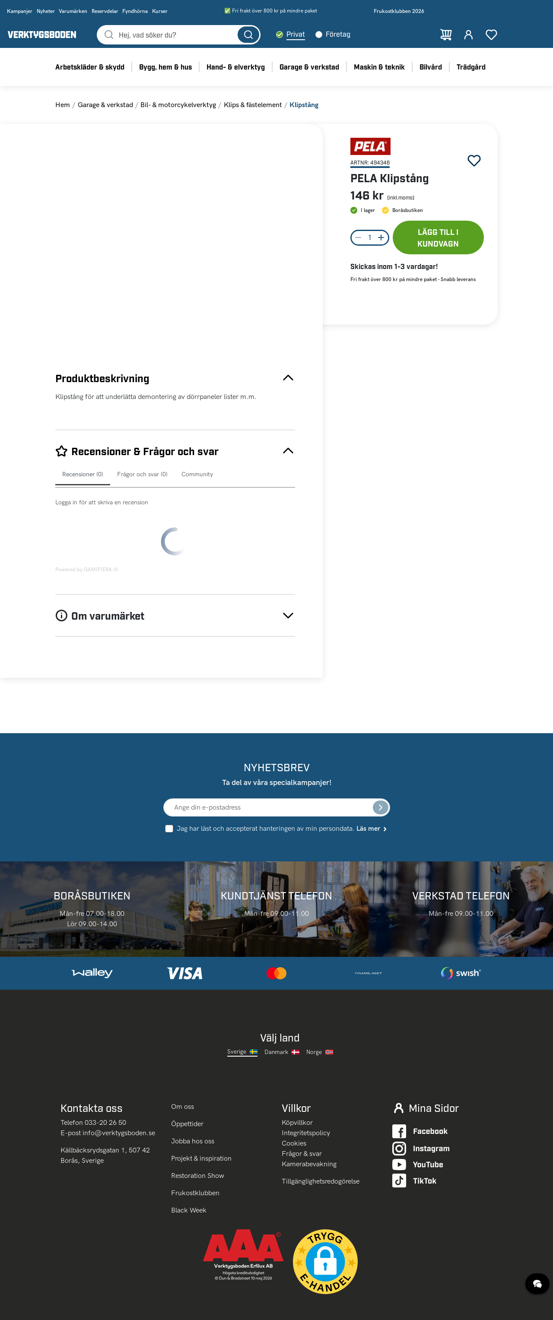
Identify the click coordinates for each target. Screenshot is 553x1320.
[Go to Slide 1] (79, 181)
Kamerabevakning (309, 1128)
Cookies (294, 1107)
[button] (199, 256)
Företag (365, 38)
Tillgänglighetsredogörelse (320, 1145)
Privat (323, 38)
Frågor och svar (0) (142, 483)
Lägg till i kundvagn (438, 246)
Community (197, 483)
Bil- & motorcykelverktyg (178, 113)
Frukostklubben (195, 1156)
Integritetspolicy (306, 1096)
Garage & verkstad (105, 113)
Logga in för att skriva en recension (101, 511)
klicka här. (162, 1308)
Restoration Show (197, 1139)
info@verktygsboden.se (119, 1096)
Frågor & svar (302, 1117)
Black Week (189, 1174)
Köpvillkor (297, 1086)
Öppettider (187, 1087)
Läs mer (372, 792)
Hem (62, 113)
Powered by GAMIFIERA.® (86, 533)
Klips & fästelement (253, 113)
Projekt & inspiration (201, 1122)
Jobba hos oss (192, 1105)
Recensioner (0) (82, 483)
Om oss (183, 1070)
